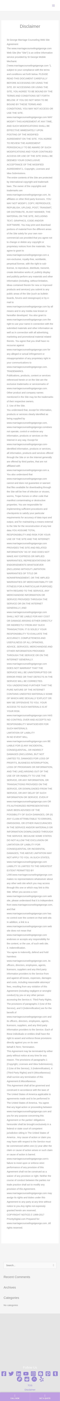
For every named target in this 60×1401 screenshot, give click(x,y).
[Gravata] (19, 1379)
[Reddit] (27, 1379)
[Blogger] (40, 1373)
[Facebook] (4, 1373)
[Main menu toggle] (53, 5)
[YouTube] (26, 1373)
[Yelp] (41, 1379)
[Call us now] (15, 1396)
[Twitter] (11, 1373)
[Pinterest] (48, 1373)
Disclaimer (29, 1389)
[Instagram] (33, 1373)
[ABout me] (34, 1379)
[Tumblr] (55, 1373)
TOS (30, 1385)
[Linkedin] (18, 1373)
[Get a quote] (45, 1396)
